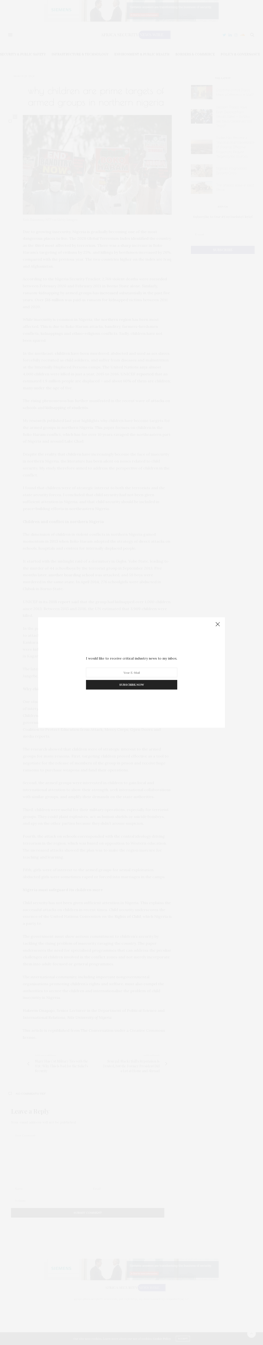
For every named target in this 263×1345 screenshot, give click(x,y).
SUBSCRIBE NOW (131, 684)
